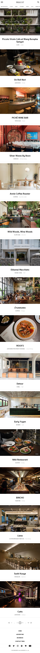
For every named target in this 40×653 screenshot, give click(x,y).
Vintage (23, 311)
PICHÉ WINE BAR (20, 118)
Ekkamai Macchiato (20, 270)
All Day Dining (23, 159)
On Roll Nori (20, 80)
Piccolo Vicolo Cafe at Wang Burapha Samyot (20, 40)
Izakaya (23, 614)
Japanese (23, 576)
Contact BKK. (20, 641)
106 (28, 623)
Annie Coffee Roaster (20, 194)
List (32, 6)
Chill (24, 273)
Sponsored (36, 454)
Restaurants (4, 6)
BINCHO (20, 497)
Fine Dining (28, 538)
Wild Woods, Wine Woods (20, 232)
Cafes (11, 6)
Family (23, 83)
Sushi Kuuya (20, 573)
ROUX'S (20, 345)
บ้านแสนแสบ (20, 308)
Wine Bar (23, 235)
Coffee (22, 45)
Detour (20, 383)
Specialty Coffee (23, 197)
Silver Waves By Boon (20, 156)
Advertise (20, 634)
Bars (16, 6)
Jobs (20, 631)
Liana (20, 535)
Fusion (23, 121)
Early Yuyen (20, 421)
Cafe (22, 386)
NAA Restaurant (20, 459)
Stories (22, 6)
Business (20, 637)
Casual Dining (29, 348)
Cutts (20, 611)
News (27, 6)
